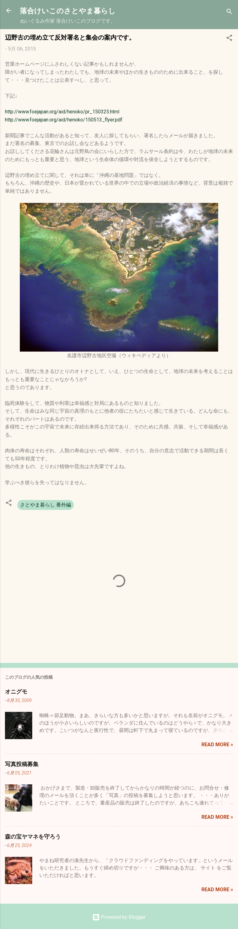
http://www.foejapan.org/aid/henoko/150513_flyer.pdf (63, 120)
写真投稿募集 (21, 764)
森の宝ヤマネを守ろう (33, 836)
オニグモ (16, 691)
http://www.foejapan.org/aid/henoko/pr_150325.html (62, 112)
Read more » (217, 744)
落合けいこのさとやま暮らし (68, 10)
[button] (229, 39)
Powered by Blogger (119, 917)
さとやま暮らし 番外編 (45, 505)
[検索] (229, 12)
